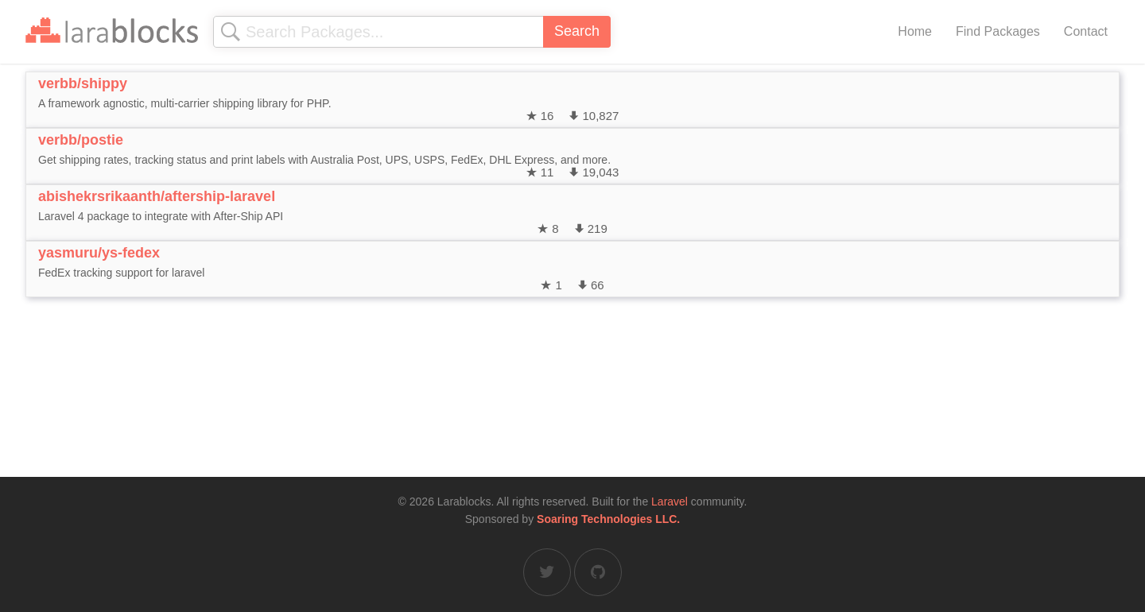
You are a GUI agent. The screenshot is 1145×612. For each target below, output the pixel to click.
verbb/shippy (82, 83)
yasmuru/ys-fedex (99, 253)
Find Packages (998, 31)
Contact (1086, 31)
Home (915, 31)
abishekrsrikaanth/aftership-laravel (156, 196)
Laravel (669, 501)
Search (577, 31)
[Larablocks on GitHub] (598, 572)
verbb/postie (80, 140)
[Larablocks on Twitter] (547, 572)
